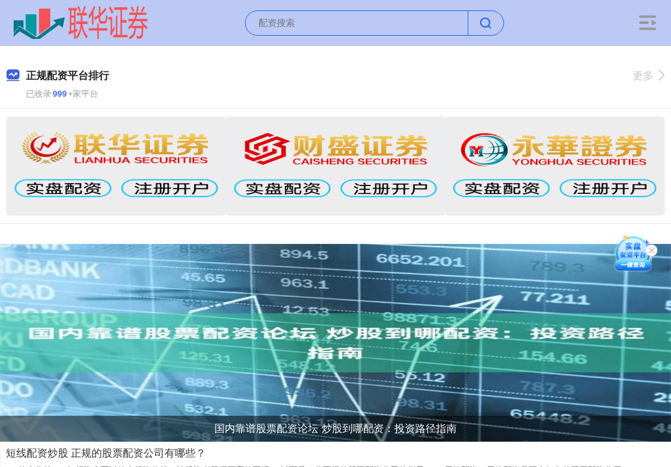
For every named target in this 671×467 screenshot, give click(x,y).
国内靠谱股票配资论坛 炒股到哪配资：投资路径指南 (335, 428)
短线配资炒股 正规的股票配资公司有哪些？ (106, 453)
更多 (649, 75)
